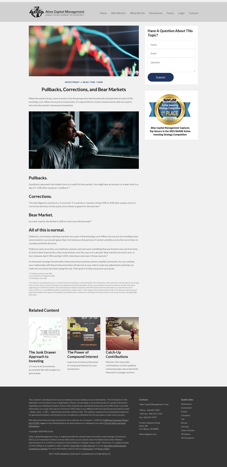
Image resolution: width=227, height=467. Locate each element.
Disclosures (88, 448)
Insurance (185, 415)
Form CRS (74, 445)
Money (184, 423)
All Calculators (187, 438)
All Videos (185, 434)
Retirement (186, 404)
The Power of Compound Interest (82, 354)
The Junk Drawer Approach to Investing (42, 356)
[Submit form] (161, 77)
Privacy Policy (103, 448)
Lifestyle (185, 426)
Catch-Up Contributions (117, 354)
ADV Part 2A (89, 445)
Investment (186, 408)
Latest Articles (188, 430)
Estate (184, 411)
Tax (182, 419)
